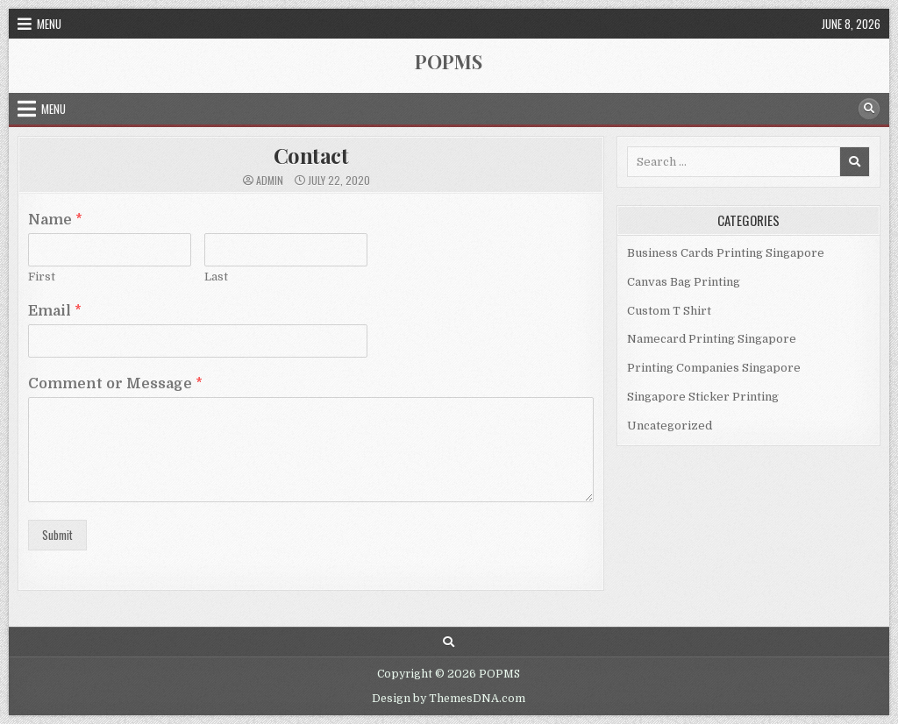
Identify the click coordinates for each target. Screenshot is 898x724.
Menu (49, 23)
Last (216, 276)
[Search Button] (869, 108)
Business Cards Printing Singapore (725, 252)
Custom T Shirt (669, 310)
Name (55, 220)
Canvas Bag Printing (683, 281)
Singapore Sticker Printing (703, 396)
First (41, 276)
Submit (57, 534)
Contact (311, 155)
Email (55, 311)
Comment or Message (115, 384)
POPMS (448, 61)
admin (269, 180)
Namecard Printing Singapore (711, 338)
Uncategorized (669, 425)
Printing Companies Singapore (714, 367)
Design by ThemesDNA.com (448, 698)
